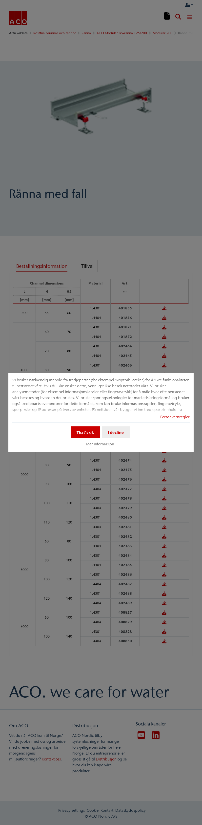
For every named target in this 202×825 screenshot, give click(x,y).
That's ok (85, 432)
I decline (116, 432)
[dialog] (101, 412)
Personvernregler (175, 416)
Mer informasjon (100, 443)
